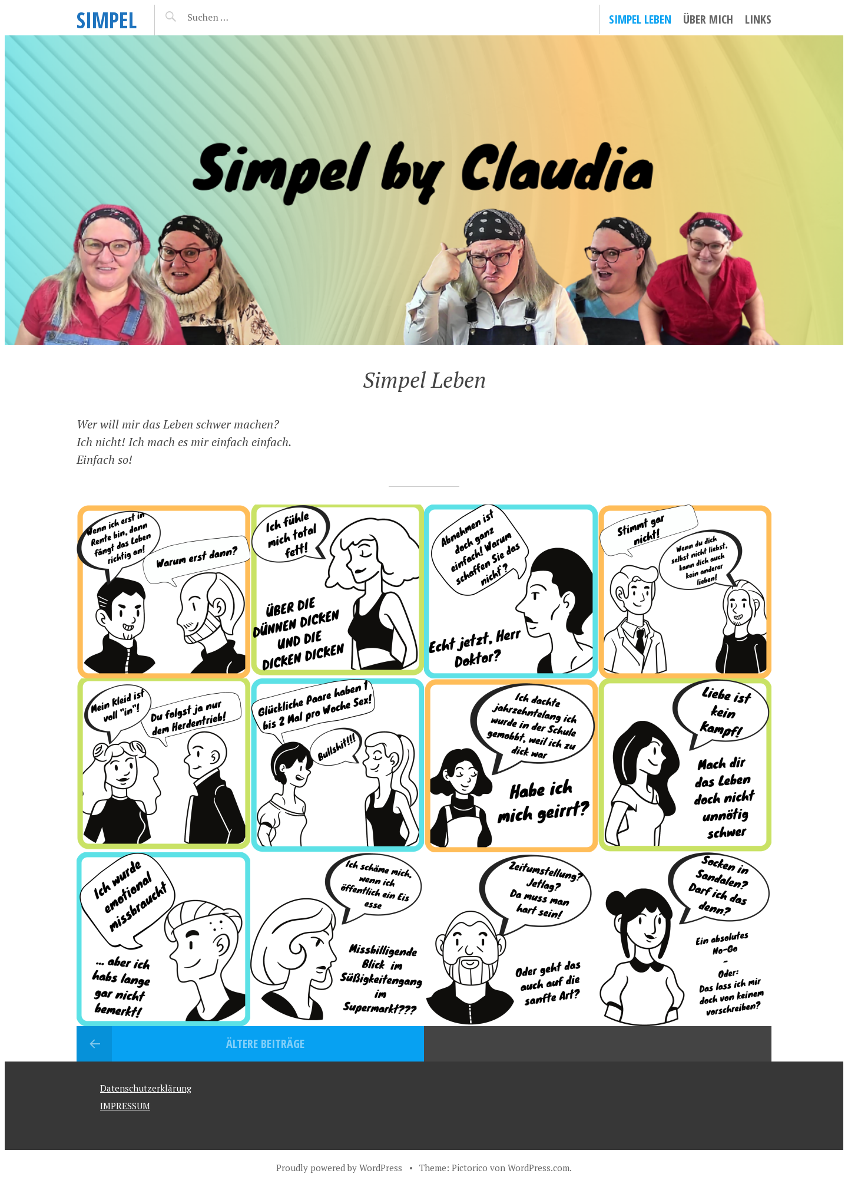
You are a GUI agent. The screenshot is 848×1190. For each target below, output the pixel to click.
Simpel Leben (640, 19)
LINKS (758, 19)
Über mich (708, 19)
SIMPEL (107, 20)
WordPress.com (538, 1167)
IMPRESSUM (125, 1106)
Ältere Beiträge (265, 1043)
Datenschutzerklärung (145, 1088)
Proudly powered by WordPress (339, 1167)
